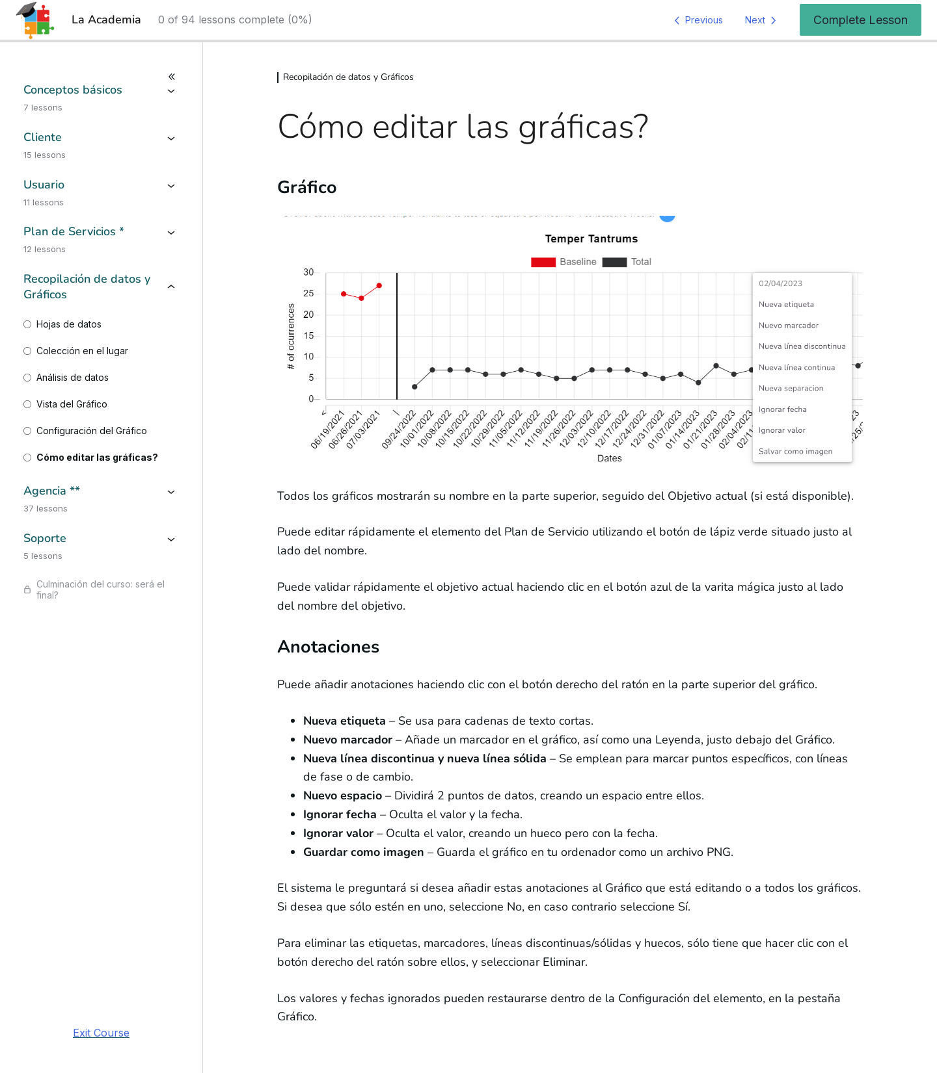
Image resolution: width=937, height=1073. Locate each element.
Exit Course (101, 1032)
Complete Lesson (860, 20)
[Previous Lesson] (696, 20)
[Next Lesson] (763, 20)
